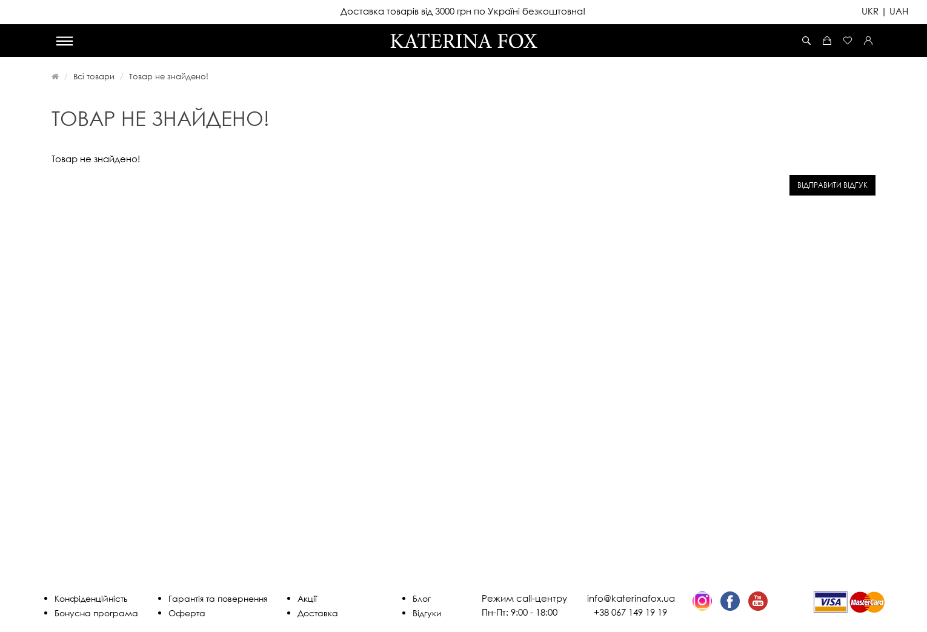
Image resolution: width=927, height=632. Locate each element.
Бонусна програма (96, 613)
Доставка (317, 613)
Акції (307, 598)
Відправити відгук (832, 184)
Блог (422, 598)
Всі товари (94, 76)
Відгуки (427, 613)
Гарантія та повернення (217, 598)
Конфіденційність (91, 598)
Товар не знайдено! (168, 76)
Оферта (186, 613)
